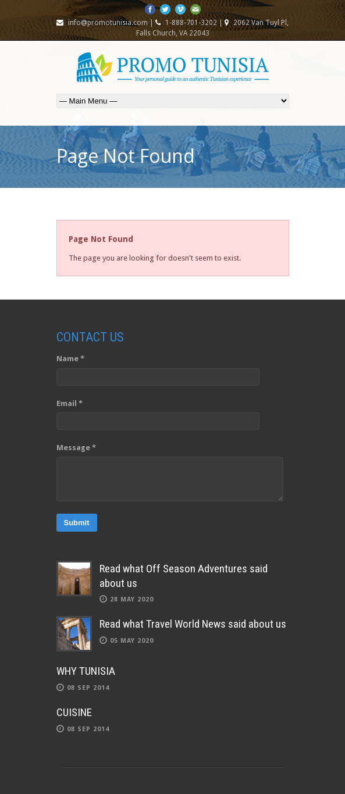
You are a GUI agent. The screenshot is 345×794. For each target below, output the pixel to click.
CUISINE (74, 712)
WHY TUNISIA (85, 671)
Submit (77, 522)
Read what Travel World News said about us (192, 624)
